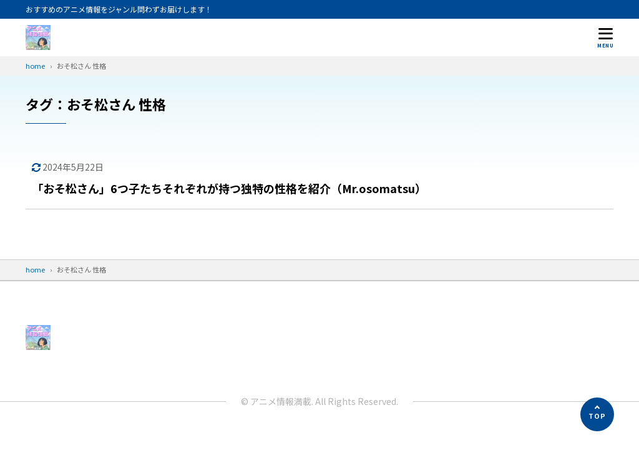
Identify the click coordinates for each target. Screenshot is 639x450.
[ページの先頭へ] (597, 414)
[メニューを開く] (605, 37)
